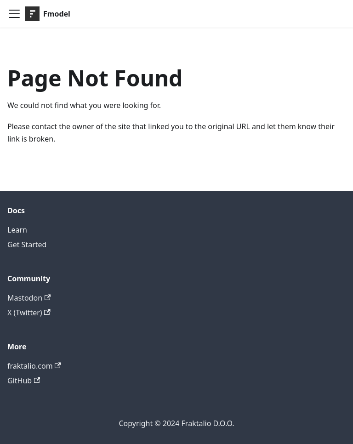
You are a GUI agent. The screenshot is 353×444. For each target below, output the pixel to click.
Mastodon (29, 298)
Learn (17, 230)
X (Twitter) (29, 312)
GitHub (23, 381)
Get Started (26, 244)
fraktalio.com (34, 366)
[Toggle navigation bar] (14, 14)
